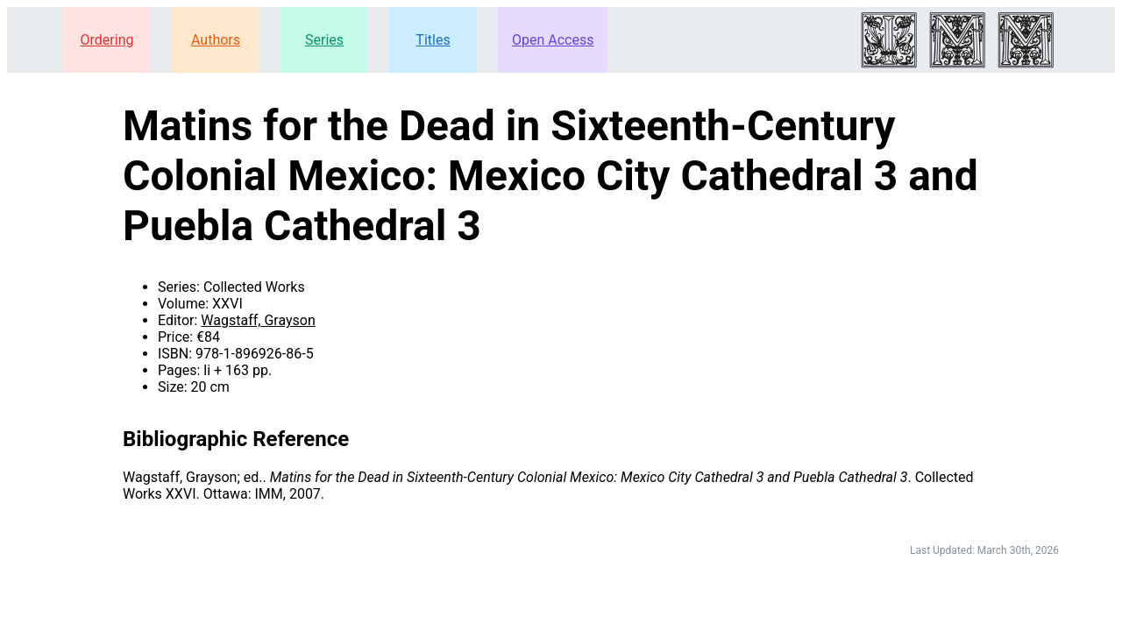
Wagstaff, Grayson (258, 320)
